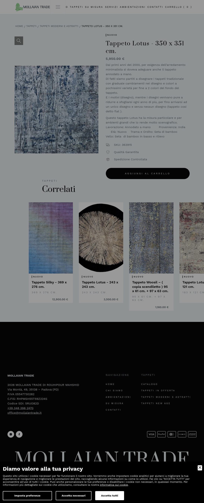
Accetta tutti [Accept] (109, 495)
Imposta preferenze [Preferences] (27, 495)
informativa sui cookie (114, 484)
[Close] (200, 467)
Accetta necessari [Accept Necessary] (74, 495)
